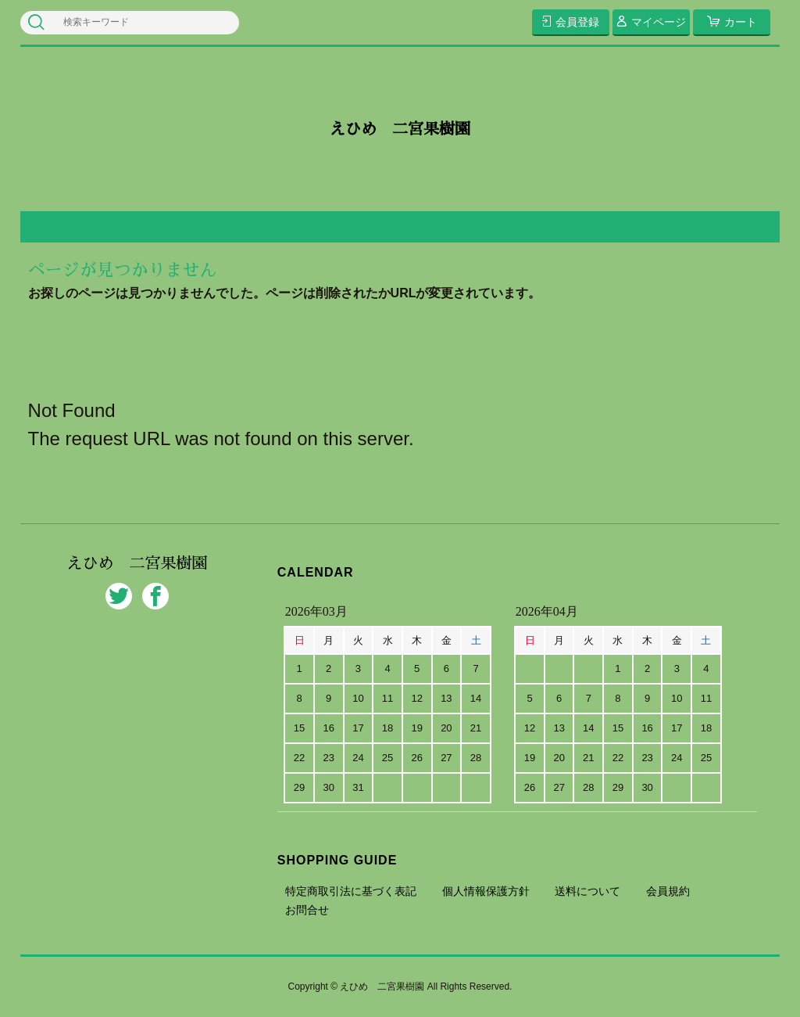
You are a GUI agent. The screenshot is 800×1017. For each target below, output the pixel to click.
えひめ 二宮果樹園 (400, 129)
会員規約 (668, 891)
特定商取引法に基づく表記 (350, 891)
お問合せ (307, 909)
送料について (587, 891)
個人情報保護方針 (486, 891)
